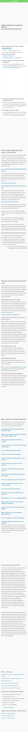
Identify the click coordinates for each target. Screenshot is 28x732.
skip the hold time (16, 115)
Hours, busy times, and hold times (9, 685)
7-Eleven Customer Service (7, 715)
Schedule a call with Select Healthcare (10, 314)
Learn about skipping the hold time (10, 201)
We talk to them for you (8, 55)
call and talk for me (17, 367)
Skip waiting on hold (8, 57)
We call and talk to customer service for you (12, 678)
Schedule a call (17, 57)
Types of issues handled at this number (11, 688)
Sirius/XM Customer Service (8, 718)
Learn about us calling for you (8, 183)
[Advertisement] (14, 83)
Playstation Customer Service (8, 713)
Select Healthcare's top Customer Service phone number (13, 675)
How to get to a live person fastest (9, 683)
